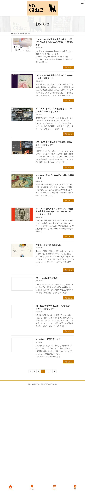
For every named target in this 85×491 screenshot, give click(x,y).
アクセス (32, 487)
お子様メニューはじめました (48, 245)
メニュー (54, 487)
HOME (10, 487)
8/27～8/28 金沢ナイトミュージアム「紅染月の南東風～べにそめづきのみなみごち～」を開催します (54, 211)
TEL (75, 487)
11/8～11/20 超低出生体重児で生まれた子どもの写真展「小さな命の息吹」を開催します (54, 42)
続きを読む (68, 67)
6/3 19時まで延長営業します (48, 339)
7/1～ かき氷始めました (47, 278)
